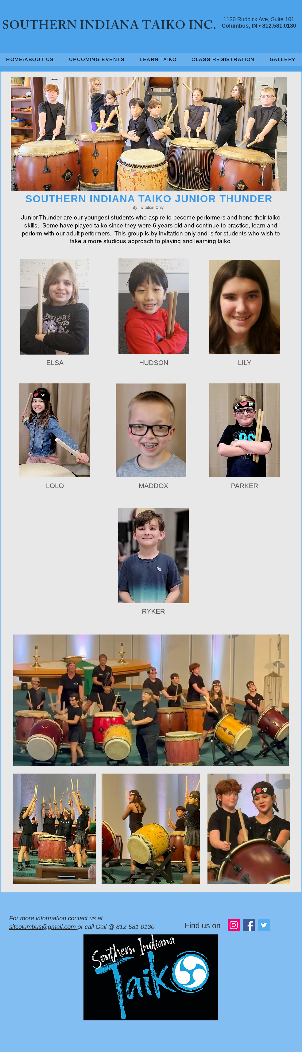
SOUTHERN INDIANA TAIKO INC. (109, 26)
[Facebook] (249, 925)
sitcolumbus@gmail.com (43, 926)
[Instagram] (234, 925)
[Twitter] (264, 925)
